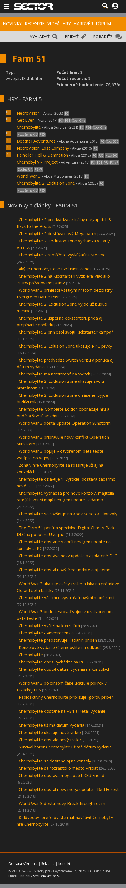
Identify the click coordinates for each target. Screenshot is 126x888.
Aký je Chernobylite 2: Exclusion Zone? (55, 268)
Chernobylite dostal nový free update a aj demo (64, 569)
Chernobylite (29, 127)
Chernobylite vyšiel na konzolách (49, 625)
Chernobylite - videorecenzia (46, 633)
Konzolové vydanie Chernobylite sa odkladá (60, 647)
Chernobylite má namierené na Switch (54, 374)
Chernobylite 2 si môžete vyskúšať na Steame (62, 255)
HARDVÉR (83, 24)
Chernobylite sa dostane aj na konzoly (55, 761)
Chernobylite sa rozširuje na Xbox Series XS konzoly (68, 513)
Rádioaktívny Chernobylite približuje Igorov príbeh (66, 697)
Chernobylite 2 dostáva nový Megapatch (57, 233)
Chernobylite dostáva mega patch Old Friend (61, 775)
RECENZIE (34, 24)
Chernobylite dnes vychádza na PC (51, 662)
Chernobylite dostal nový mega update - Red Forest (69, 789)
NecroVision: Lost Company (43, 148)
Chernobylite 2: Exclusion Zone (46, 183)
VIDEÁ (53, 24)
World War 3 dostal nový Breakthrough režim (62, 803)
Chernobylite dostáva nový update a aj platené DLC (68, 555)
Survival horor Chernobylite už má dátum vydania (65, 747)
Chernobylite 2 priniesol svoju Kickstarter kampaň (66, 332)
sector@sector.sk (46, 875)
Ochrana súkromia (23, 863)
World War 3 (29, 176)
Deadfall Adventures (37, 141)
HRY (66, 24)
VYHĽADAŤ (40, 36)
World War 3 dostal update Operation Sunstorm (65, 423)
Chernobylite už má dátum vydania (51, 725)
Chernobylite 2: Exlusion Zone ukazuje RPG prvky (65, 346)
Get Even (26, 120)
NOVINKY (12, 24)
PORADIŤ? (102, 36)
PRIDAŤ (72, 36)
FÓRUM (103, 24)
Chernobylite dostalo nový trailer (50, 739)
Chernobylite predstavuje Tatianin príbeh (58, 640)
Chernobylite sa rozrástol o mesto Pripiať (58, 768)
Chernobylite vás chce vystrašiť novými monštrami (66, 597)
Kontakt (64, 863)
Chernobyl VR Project (37, 162)
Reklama (48, 863)
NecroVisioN (28, 113)
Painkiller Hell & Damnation (42, 155)
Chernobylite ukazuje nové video (50, 732)
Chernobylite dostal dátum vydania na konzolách (64, 669)
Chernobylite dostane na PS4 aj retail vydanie (62, 711)
